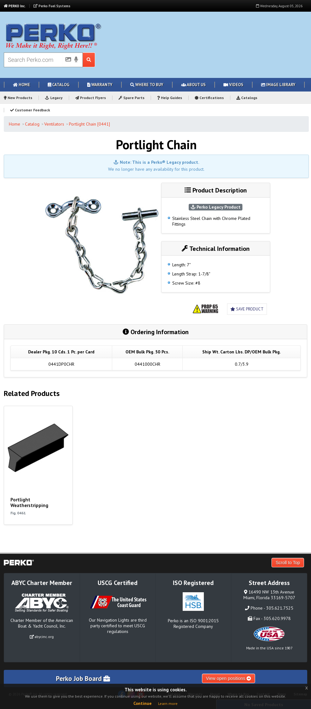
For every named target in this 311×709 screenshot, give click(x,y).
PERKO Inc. (15, 6)
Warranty (100, 84)
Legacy (54, 97)
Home (21, 84)
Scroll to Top (288, 562)
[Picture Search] (66, 60)
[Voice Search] (76, 60)
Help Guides (169, 97)
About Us (193, 84)
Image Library (278, 84)
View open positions (228, 678)
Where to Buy (146, 84)
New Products (18, 97)
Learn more (168, 703)
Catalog (59, 84)
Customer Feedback (30, 110)
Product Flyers (90, 97)
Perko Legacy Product (216, 207)
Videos (233, 84)
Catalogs (246, 97)
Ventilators (54, 124)
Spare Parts (131, 97)
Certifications (209, 97)
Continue (142, 703)
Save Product (247, 309)
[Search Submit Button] (89, 59)
